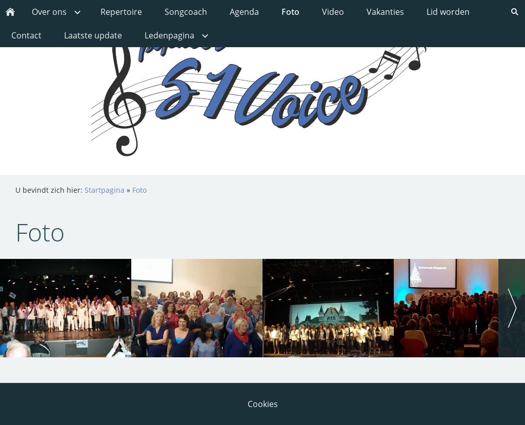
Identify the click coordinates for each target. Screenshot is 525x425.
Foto (139, 190)
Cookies (263, 404)
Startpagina (105, 190)
